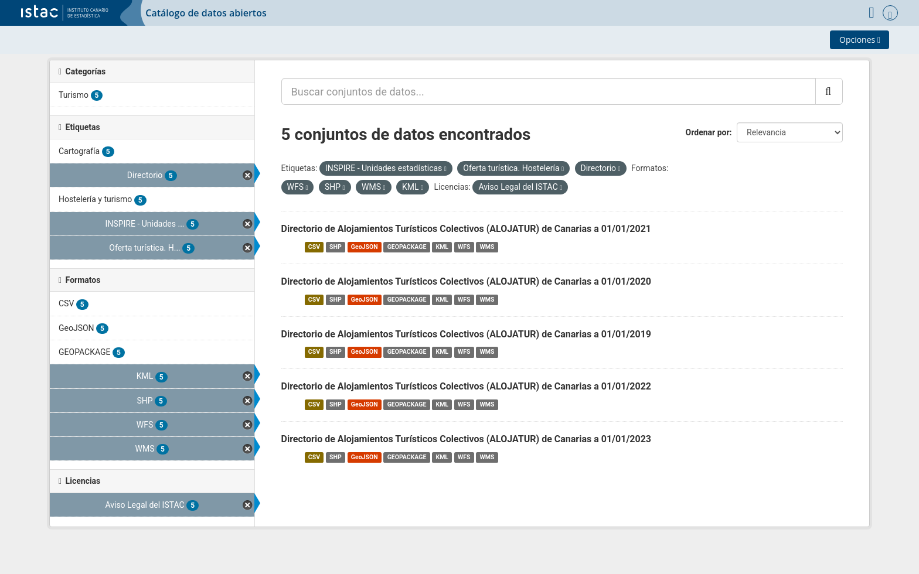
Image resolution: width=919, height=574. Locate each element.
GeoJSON (364, 247)
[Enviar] (829, 91)
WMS (487, 247)
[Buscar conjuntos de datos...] (548, 91)
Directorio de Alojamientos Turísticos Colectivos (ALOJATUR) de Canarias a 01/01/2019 (466, 334)
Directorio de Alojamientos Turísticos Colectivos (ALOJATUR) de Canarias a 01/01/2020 (466, 281)
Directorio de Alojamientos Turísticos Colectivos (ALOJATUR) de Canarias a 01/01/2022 (466, 386)
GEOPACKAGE (407, 247)
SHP (335, 247)
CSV (314, 247)
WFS (464, 247)
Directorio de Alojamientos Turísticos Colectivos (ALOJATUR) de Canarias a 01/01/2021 (466, 228)
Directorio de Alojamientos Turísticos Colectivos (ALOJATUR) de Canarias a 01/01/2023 (466, 439)
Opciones (859, 39)
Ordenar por (708, 132)
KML (441, 247)
